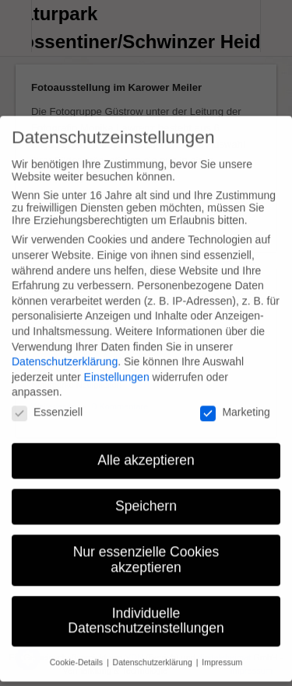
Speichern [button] (146, 494)
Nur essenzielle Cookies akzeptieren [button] (146, 547)
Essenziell (47, 400)
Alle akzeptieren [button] (146, 448)
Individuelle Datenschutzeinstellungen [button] (145, 609)
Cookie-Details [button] (77, 650)
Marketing (234, 400)
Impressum (222, 650)
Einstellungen (117, 365)
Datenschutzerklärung (65, 349)
